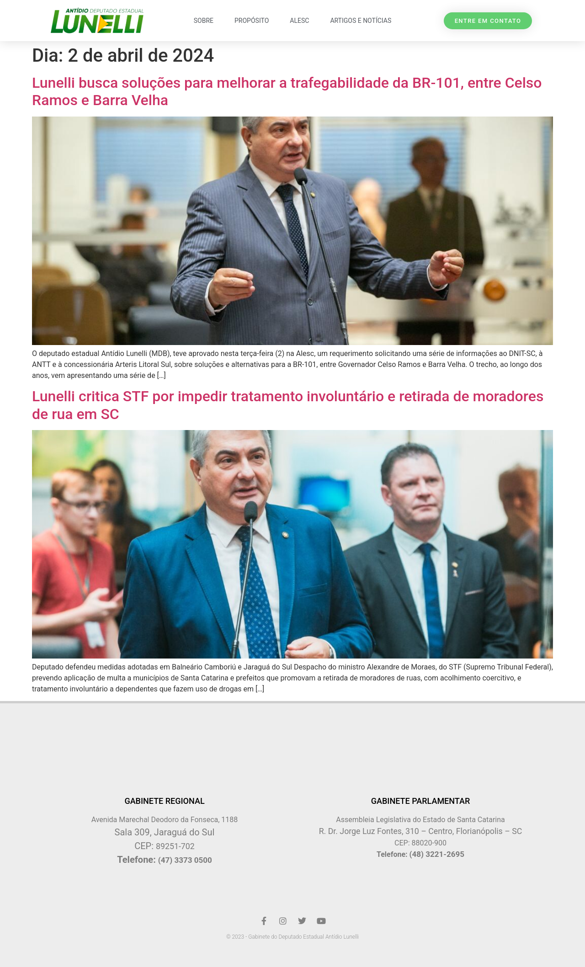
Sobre (203, 20)
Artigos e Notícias (360, 20)
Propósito (251, 20)
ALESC (299, 20)
